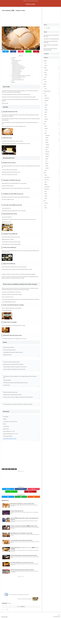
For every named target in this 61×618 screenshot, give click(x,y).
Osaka (52, 126)
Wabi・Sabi (52, 179)
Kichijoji (52, 166)
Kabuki (52, 198)
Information (13, 82)
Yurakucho (52, 144)
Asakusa (52, 138)
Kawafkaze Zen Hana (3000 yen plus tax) (18, 67)
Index (20, 55)
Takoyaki (52, 109)
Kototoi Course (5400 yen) (16, 72)
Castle (52, 182)
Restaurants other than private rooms (18, 79)
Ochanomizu (52, 135)
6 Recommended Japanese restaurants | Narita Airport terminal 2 (50, 49)
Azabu (52, 149)
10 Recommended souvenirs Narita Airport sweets (51, 46)
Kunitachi (52, 168)
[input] (51, 28)
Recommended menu (15, 63)
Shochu (52, 207)
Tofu (52, 103)
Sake (52, 205)
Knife (52, 77)
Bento (52, 121)
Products (52, 68)
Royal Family (52, 189)
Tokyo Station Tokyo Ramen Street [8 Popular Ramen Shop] (51, 36)
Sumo (52, 89)
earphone (52, 70)
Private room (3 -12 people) (16, 78)
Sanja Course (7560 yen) (16, 74)
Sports (52, 86)
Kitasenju (52, 156)
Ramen (52, 96)
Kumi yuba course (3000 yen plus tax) (18, 68)
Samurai (52, 184)
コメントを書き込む (21, 606)
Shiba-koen (52, 152)
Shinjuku (52, 163)
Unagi (52, 117)
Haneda (52, 140)
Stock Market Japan (52, 91)
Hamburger (52, 100)
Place (52, 123)
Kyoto (52, 170)
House (52, 191)
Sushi (52, 114)
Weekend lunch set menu (16, 64)
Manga (52, 84)
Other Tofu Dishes (15, 61)
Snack (52, 107)
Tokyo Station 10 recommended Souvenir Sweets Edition (51, 42)
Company (52, 61)
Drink (52, 200)
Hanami (52, 196)
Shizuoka (52, 128)
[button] (59, 27)
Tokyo (52, 133)
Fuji (52, 131)
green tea (52, 203)
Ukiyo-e (52, 175)
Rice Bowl (52, 119)
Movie (52, 79)
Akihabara (52, 154)
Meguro (52, 158)
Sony (52, 63)
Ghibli (52, 82)
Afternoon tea (52, 98)
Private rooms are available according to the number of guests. (21, 75)
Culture (52, 172)
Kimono (52, 193)
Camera (52, 75)
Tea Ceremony (52, 177)
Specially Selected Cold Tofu (16, 60)
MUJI (52, 72)
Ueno (52, 161)
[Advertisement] (21, 18)
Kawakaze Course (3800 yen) (17, 71)
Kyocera (52, 65)
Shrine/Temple (52, 186)
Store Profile (13, 57)
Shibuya (52, 142)
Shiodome (52, 147)
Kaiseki (52, 112)
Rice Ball (52, 105)
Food (52, 93)
